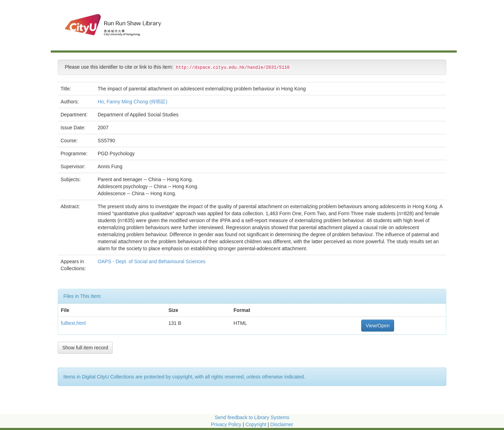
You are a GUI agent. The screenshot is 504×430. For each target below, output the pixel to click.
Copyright (256, 424)
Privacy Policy (226, 424)
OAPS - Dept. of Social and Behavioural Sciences (152, 261)
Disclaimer (281, 424)
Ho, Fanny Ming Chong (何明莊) (132, 101)
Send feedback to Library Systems (252, 417)
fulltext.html (73, 323)
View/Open (378, 325)
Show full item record (85, 347)
